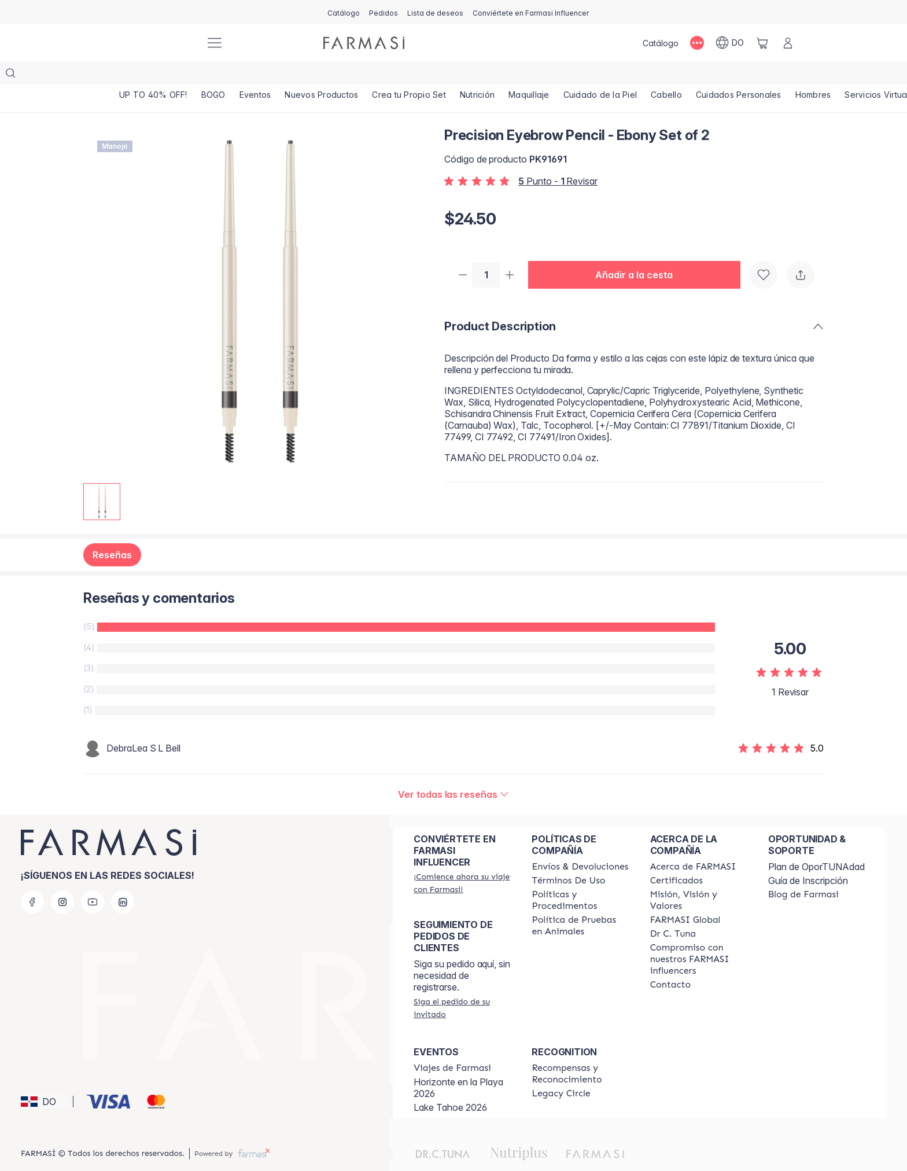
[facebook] (32, 878)
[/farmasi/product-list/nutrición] (477, 75)
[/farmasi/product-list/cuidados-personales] (738, 75)
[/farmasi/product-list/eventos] (255, 75)
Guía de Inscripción (808, 857)
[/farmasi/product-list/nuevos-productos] (321, 75)
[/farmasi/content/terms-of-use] (568, 857)
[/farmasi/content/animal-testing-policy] (580, 902)
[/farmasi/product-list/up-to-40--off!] (153, 75)
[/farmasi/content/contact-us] (670, 961)
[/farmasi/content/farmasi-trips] (452, 1045)
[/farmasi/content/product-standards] (676, 857)
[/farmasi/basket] (762, 43)
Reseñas (112, 531)
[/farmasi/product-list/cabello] (666, 75)
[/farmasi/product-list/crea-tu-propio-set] (409, 75)
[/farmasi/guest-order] (462, 984)
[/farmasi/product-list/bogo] (213, 75)
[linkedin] (122, 878)
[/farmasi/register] (383, 12)
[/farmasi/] (152, 42)
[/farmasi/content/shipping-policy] (580, 843)
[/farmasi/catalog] (343, 12)
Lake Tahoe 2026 (450, 1084)
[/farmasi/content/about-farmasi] (693, 843)
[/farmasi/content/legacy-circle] (561, 1070)
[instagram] (62, 878)
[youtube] (92, 878)
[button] (638, 252)
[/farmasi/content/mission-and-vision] (698, 877)
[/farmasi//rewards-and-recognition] (580, 1050)
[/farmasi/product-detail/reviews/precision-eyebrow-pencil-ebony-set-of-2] (453, 771)
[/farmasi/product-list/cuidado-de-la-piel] (600, 75)
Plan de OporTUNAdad (816, 843)
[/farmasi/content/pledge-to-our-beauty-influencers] (673, 910)
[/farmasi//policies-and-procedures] (580, 877)
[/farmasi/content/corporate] (685, 897)
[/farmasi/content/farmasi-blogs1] (803, 871)
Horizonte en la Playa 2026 (458, 1064)
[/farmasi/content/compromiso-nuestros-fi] (698, 936)
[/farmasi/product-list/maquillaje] (529, 75)
